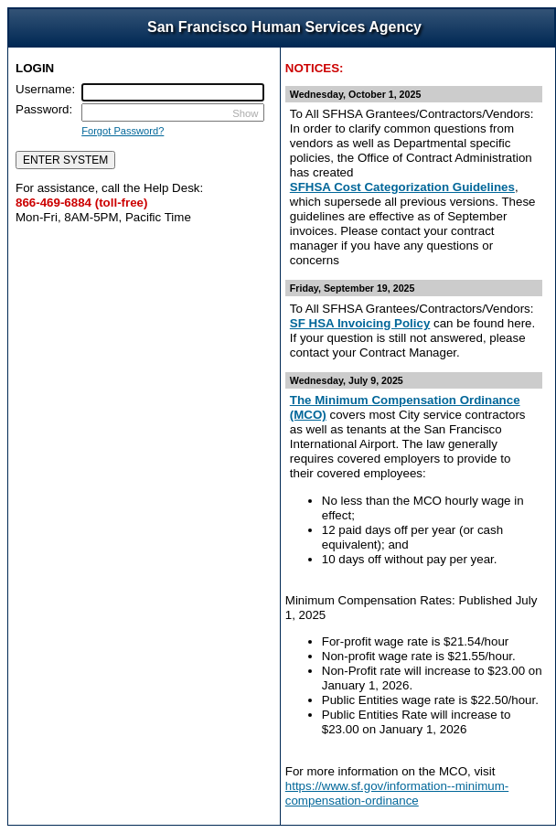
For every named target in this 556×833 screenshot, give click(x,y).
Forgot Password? (122, 130)
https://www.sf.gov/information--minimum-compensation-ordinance (396, 793)
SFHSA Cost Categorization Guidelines (402, 187)
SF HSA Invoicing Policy (360, 323)
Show (245, 113)
